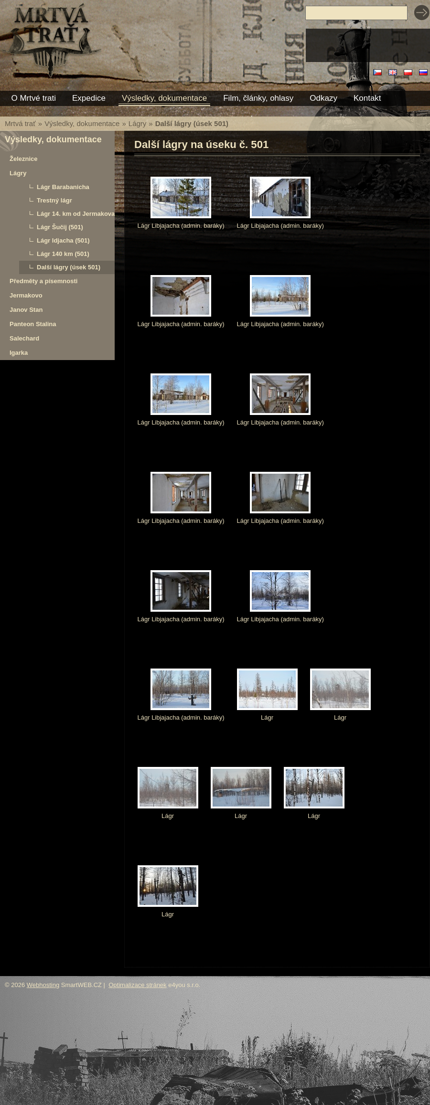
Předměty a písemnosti (43, 281)
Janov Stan (26, 309)
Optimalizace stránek (137, 984)
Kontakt (367, 98)
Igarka (19, 352)
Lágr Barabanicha (63, 187)
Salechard (24, 338)
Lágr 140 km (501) (63, 253)
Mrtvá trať (20, 123)
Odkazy (323, 98)
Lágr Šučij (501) (60, 227)
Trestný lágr (54, 200)
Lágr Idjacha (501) (63, 240)
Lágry (138, 123)
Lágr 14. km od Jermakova (76, 213)
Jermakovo (26, 295)
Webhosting (43, 984)
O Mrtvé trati (33, 98)
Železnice (24, 158)
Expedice (89, 98)
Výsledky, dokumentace (81, 123)
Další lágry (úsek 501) (68, 267)
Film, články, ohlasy (258, 98)
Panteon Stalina (33, 324)
